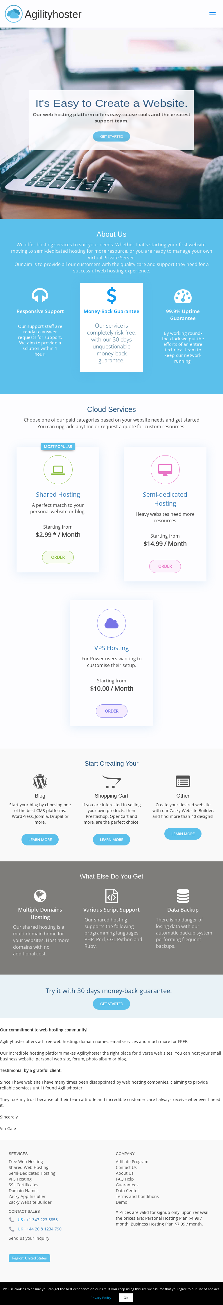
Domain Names (24, 1195)
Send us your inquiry (29, 1242)
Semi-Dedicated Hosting (32, 1177)
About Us (125, 1177)
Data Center (127, 1195)
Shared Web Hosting (28, 1171)
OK (126, 1297)
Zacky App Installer (27, 1200)
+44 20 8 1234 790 (44, 1233)
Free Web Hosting (26, 1166)
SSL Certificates (23, 1189)
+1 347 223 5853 (42, 1223)
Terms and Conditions (137, 1200)
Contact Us (126, 1171)
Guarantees (127, 1189)
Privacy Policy (101, 1297)
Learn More (40, 843)
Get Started (111, 136)
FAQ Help (125, 1183)
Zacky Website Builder (30, 1206)
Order (58, 558)
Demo (121, 1206)
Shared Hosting (58, 495)
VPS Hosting (111, 651)
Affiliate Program (132, 1166)
